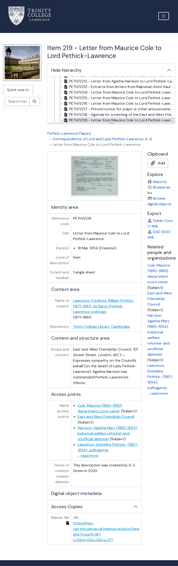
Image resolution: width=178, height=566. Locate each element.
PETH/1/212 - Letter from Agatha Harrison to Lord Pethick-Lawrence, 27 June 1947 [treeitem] (119, 81)
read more (89, 455)
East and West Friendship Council (106, 416)
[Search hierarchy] (17, 101)
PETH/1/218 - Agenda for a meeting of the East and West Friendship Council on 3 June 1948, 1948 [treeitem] (119, 114)
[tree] (111, 100)
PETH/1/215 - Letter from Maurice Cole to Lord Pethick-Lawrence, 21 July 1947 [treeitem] (119, 98)
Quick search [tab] (18, 89)
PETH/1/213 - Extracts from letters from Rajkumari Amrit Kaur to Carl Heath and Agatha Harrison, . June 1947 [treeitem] (119, 87)
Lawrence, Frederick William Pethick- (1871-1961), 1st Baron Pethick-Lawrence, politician (103, 306)
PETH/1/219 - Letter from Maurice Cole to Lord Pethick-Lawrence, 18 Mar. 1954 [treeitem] (119, 120)
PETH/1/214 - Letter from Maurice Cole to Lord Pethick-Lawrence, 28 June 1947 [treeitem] (119, 92)
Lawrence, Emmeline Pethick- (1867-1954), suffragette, (160, 376)
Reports (157, 181)
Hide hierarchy (66, 70)
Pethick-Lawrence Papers (69, 133)
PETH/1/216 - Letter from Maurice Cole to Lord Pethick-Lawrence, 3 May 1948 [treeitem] (119, 103)
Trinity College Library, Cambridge (101, 326)
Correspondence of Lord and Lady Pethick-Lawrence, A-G (102, 139)
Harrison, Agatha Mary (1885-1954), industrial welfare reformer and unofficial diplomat (108, 433)
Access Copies (67, 507)
